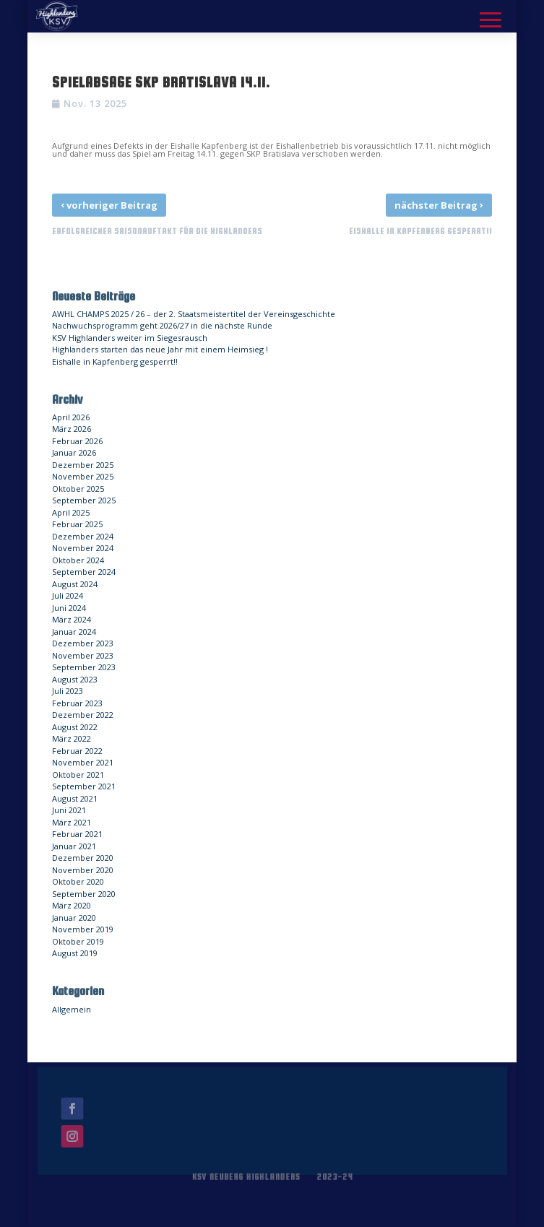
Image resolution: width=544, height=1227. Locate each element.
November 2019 (82, 929)
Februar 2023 (77, 703)
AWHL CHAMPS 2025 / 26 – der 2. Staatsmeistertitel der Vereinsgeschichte (193, 313)
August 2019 (75, 953)
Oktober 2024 (78, 560)
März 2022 (71, 738)
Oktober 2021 (78, 774)
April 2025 (71, 512)
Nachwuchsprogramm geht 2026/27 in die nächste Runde (162, 325)
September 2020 (84, 893)
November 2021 (82, 762)
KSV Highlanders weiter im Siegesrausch (129, 337)
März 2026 (71, 428)
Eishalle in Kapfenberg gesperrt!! (115, 361)
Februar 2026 (77, 440)
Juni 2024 (69, 607)
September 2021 (84, 786)
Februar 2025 (77, 524)
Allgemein (71, 1009)
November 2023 (82, 655)
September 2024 (84, 571)
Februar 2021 (77, 833)
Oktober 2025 (78, 488)
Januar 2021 (74, 846)
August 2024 (75, 583)
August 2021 (75, 798)
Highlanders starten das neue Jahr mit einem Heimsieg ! (160, 349)
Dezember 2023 (82, 643)
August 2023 (75, 679)
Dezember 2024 (82, 536)
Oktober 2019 (78, 941)
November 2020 (82, 869)
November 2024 (82, 547)
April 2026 (71, 417)
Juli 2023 (67, 690)
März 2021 (71, 822)
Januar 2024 (74, 631)
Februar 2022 (77, 750)
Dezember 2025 (82, 464)
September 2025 (84, 500)
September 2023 (84, 667)
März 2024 (71, 619)
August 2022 (75, 726)
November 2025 (82, 476)
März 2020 (71, 905)
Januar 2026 (74, 452)
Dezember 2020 (82, 857)
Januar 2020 (74, 917)
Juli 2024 (67, 595)
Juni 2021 (69, 810)
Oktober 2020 (78, 881)
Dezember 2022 (82, 714)
